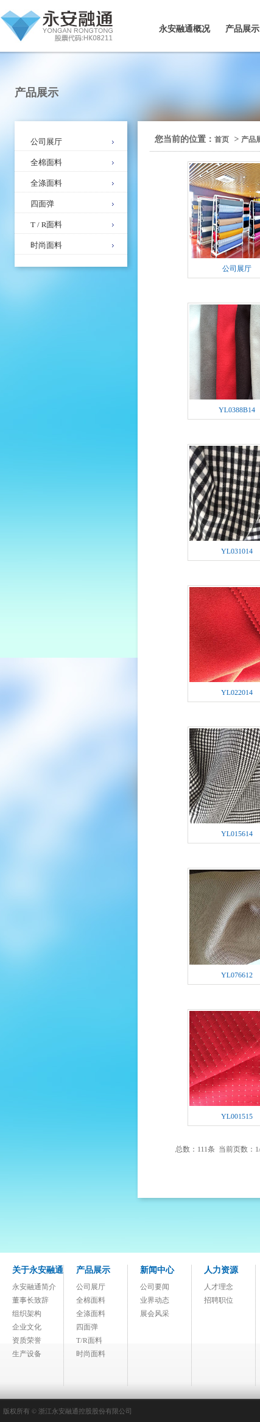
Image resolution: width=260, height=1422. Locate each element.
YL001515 (237, 1116)
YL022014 (237, 692)
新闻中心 (157, 1270)
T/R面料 (89, 1340)
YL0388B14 (237, 410)
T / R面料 (46, 224)
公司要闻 (154, 1287)
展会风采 (154, 1313)
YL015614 (237, 833)
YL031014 (237, 551)
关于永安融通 (37, 1270)
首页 (221, 139)
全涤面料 (46, 183)
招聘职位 (218, 1300)
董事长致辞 (30, 1300)
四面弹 (42, 203)
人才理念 (218, 1287)
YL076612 (237, 975)
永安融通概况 (184, 28)
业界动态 (154, 1300)
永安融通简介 (34, 1287)
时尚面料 (46, 245)
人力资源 (221, 1270)
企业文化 (26, 1327)
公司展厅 (46, 141)
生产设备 (26, 1354)
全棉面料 (46, 162)
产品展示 (93, 1270)
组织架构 (26, 1313)
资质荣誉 (26, 1340)
